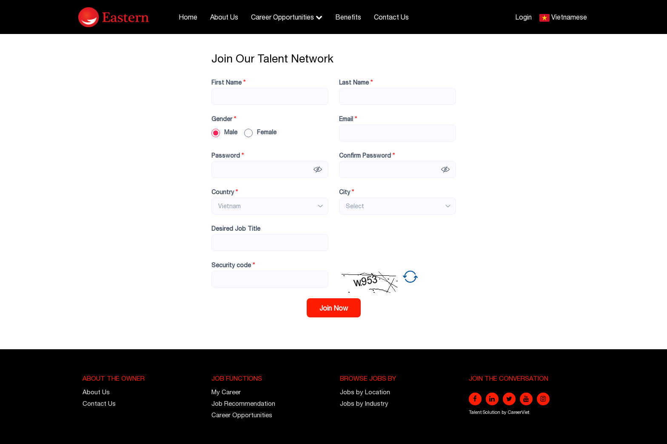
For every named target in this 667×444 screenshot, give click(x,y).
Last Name (356, 82)
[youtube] (526, 399)
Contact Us (391, 17)
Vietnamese (569, 17)
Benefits (348, 17)
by (505, 412)
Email (348, 119)
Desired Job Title (235, 228)
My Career (226, 392)
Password (227, 155)
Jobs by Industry (364, 403)
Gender (223, 119)
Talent (476, 412)
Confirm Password (367, 155)
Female (260, 132)
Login (523, 17)
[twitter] (509, 399)
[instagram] (543, 399)
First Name (228, 82)
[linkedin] (492, 399)
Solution (492, 412)
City (346, 192)
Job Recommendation (243, 403)
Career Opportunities (286, 17)
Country (224, 192)
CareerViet (518, 412)
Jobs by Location (365, 392)
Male (224, 132)
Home (188, 17)
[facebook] (475, 399)
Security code (233, 265)
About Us (224, 17)
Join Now (333, 308)
